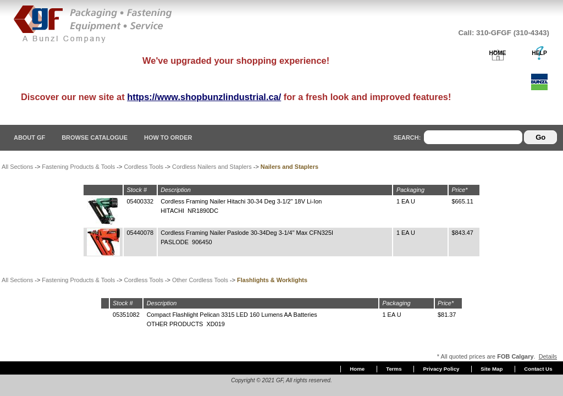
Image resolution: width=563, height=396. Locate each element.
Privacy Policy (441, 369)
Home (357, 369)
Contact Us (538, 369)
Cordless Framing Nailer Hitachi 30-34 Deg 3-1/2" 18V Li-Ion (241, 201)
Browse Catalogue (95, 137)
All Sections (17, 166)
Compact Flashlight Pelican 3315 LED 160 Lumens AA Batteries (232, 314)
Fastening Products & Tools (78, 166)
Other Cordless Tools (200, 280)
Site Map (492, 369)
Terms (393, 369)
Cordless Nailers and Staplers (212, 166)
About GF (29, 137)
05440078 (140, 232)
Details (548, 356)
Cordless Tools (143, 166)
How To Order (168, 137)
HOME (497, 53)
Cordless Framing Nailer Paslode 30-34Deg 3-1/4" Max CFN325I (247, 232)
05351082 (126, 314)
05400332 (140, 201)
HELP (539, 53)
